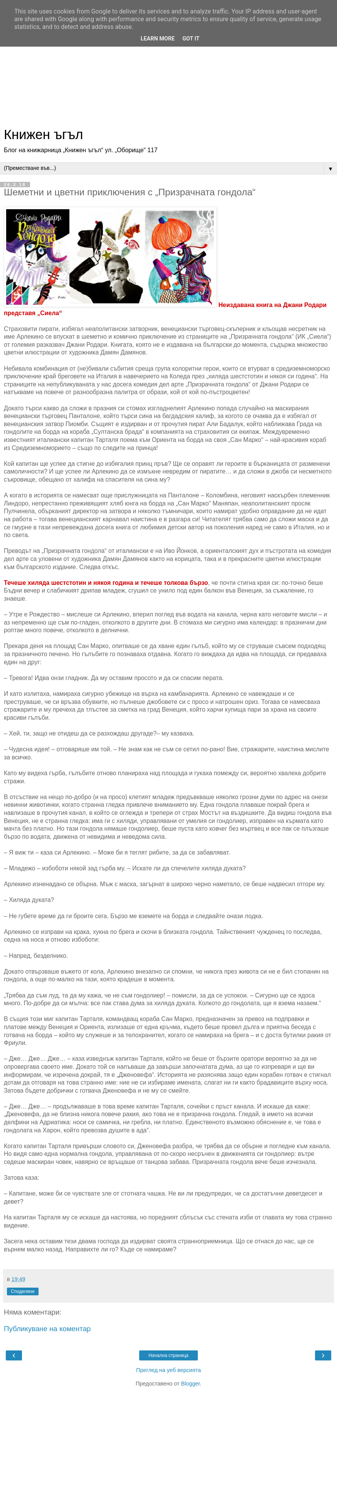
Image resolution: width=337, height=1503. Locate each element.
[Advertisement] (168, 65)
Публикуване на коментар (47, 1329)
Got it (190, 38)
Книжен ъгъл (43, 134)
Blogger (190, 1383)
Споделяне (23, 1291)
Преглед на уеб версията (168, 1370)
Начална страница (168, 1355)
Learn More (158, 38)
